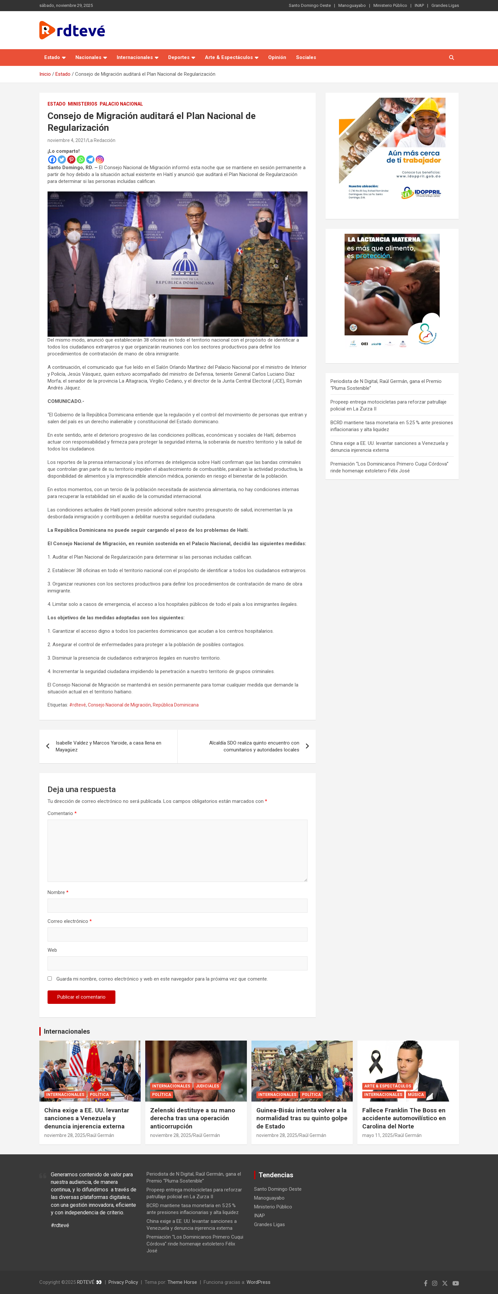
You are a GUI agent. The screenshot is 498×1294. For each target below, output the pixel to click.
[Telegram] (90, 159)
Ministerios (82, 104)
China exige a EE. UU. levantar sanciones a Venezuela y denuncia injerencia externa (86, 1118)
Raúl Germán (100, 1135)
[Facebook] (52, 159)
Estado (52, 57)
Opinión (277, 57)
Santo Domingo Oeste (310, 5)
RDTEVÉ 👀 (89, 1282)
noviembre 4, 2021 (67, 140)
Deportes (178, 57)
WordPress (258, 1282)
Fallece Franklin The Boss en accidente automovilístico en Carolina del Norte (404, 1118)
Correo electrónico (70, 921)
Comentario (62, 813)
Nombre (58, 892)
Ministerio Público (390, 5)
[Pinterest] (71, 159)
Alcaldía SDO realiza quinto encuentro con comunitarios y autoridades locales (254, 746)
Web (52, 950)
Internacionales (135, 57)
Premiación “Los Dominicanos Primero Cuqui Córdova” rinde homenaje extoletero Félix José (195, 1244)
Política (99, 1094)
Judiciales (207, 1086)
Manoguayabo (352, 5)
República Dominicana (176, 704)
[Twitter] (62, 159)
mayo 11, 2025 (377, 1135)
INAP (419, 5)
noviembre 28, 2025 (64, 1135)
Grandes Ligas (445, 5)
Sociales (306, 57)
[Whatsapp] (81, 159)
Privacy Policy (123, 1282)
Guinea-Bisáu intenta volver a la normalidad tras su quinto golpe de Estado (302, 1118)
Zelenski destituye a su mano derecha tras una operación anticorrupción (192, 1118)
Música (416, 1094)
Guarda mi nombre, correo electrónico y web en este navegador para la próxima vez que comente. (162, 979)
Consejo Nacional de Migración (119, 704)
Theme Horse (182, 1282)
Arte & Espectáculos (229, 57)
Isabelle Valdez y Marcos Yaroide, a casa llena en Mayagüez (108, 746)
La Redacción (101, 140)
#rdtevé (77, 704)
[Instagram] (100, 159)
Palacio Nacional (121, 104)
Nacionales (88, 57)
